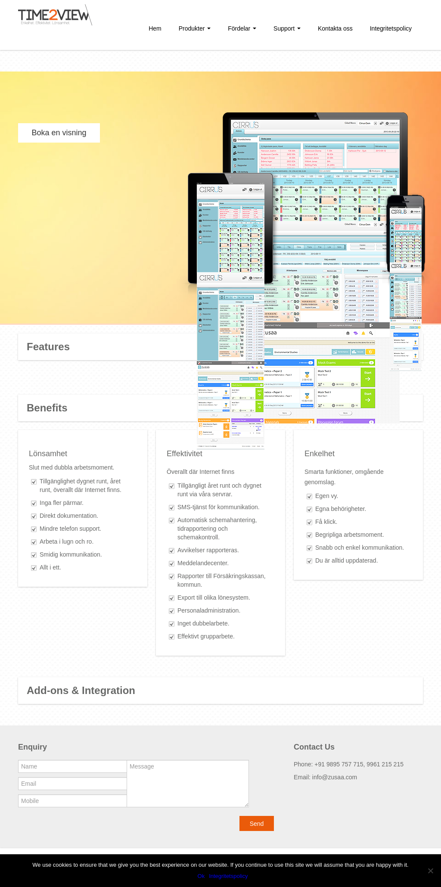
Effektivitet (184, 453)
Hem (155, 28)
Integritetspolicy (391, 28)
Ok (201, 876)
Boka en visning (58, 132)
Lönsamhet (48, 453)
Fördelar (242, 28)
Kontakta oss (335, 28)
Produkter (195, 28)
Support (287, 28)
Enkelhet (319, 453)
